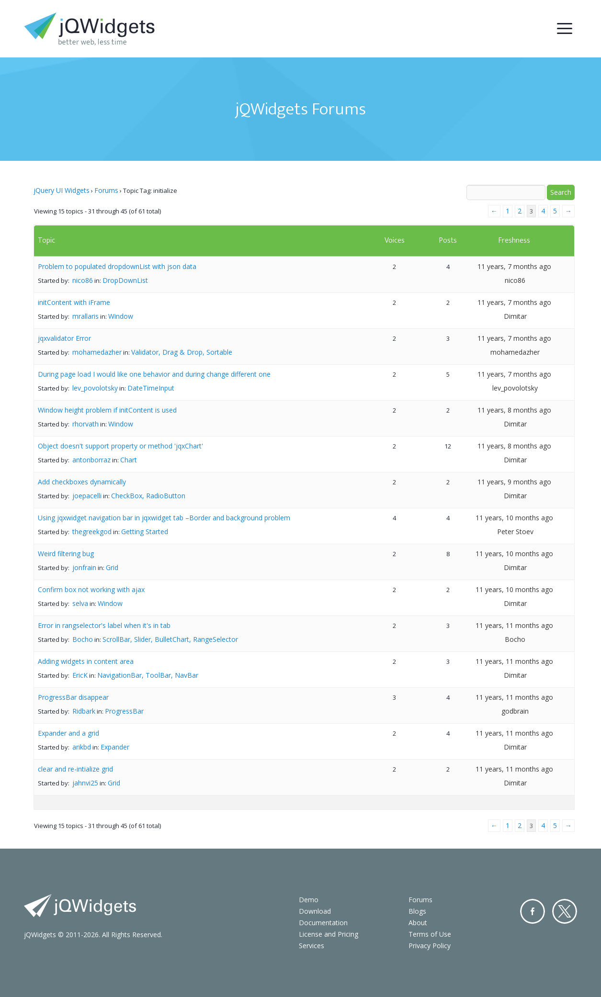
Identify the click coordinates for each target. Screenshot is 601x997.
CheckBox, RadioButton (148, 495)
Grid (112, 567)
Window (120, 316)
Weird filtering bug (66, 553)
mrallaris (85, 316)
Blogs (417, 911)
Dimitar (515, 316)
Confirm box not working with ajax (91, 589)
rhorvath (85, 423)
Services (311, 945)
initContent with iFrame (74, 302)
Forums (106, 190)
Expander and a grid (68, 733)
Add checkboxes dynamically (82, 481)
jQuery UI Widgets (62, 190)
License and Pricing (328, 934)
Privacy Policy (429, 945)
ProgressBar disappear (73, 697)
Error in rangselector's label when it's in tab (104, 625)
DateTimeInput (150, 387)
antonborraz (91, 459)
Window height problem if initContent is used (107, 409)
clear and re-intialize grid (75, 768)
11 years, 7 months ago (514, 266)
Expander (115, 746)
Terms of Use (429, 934)
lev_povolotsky (95, 387)
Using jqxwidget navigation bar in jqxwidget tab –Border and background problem (164, 517)
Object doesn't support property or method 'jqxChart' (120, 445)
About (417, 922)
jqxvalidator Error (64, 338)
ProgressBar (124, 711)
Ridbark (83, 711)
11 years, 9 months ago (514, 481)
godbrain (515, 711)
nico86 (82, 280)
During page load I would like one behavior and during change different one (154, 374)
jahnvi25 (85, 782)
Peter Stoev (515, 531)
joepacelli (87, 495)
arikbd (81, 746)
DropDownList (125, 280)
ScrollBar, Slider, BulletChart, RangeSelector (170, 639)
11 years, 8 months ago (514, 409)
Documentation (323, 922)
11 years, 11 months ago (514, 625)
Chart (128, 459)
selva (80, 603)
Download (315, 911)
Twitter (564, 911)
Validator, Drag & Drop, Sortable (181, 352)
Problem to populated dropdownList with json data (117, 266)
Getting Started (144, 531)
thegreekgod (92, 531)
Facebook (532, 911)
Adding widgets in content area (86, 661)
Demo (308, 899)
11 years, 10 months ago (514, 517)
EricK (80, 675)
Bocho (82, 639)
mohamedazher (97, 352)
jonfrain (84, 567)
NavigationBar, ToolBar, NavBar (147, 675)
